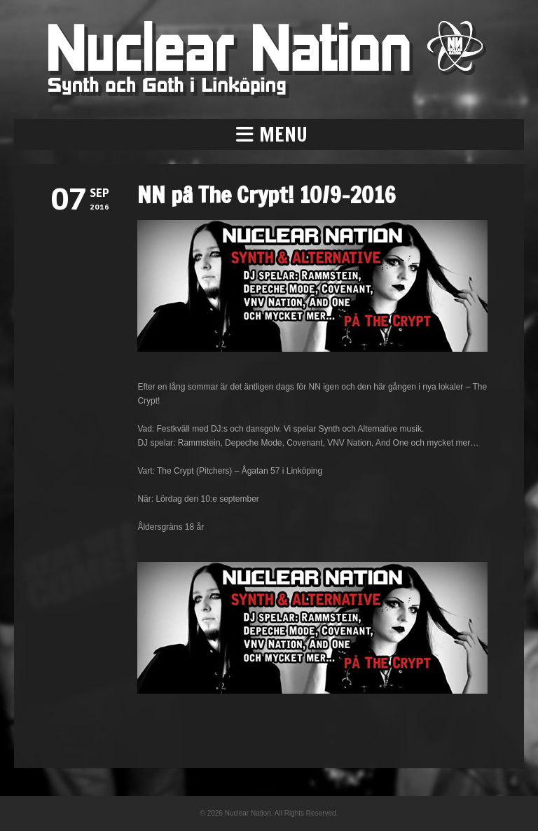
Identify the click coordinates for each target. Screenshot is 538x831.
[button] (269, 134)
